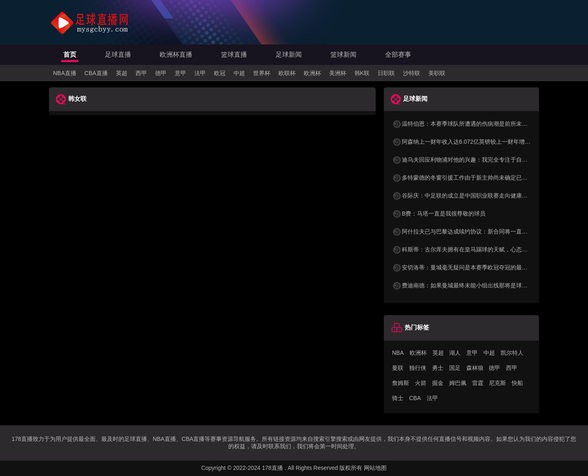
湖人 (455, 352)
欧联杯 (287, 73)
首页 (69, 54)
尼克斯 (497, 383)
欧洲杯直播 (176, 54)
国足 (455, 368)
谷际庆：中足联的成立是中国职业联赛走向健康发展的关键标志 (477, 195)
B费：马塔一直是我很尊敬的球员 (439, 213)
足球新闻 (289, 54)
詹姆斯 (400, 383)
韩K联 (362, 73)
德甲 (161, 73)
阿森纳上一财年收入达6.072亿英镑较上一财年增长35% (467, 141)
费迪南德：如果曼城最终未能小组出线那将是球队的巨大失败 (474, 285)
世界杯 (261, 73)
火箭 (420, 383)
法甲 (200, 73)
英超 (121, 73)
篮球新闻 (343, 54)
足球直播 (118, 54)
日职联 (386, 73)
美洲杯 (337, 73)
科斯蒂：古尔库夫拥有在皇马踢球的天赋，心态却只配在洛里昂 (477, 249)
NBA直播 (64, 73)
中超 (239, 73)
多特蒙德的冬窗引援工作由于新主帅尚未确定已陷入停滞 (468, 177)
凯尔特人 (512, 352)
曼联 (397, 368)
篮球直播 (234, 54)
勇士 (437, 368)
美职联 (436, 73)
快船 (517, 383)
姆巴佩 (457, 383)
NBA (398, 352)
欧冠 (219, 73)
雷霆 (477, 383)
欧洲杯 (312, 73)
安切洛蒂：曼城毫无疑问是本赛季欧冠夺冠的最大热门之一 (471, 267)
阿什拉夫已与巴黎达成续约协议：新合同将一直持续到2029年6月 (479, 231)
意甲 (180, 73)
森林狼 (474, 368)
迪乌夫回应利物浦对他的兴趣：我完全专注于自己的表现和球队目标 (482, 159)
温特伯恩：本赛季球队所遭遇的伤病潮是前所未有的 (462, 123)
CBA (415, 398)
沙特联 (411, 73)
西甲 (141, 73)
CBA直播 (96, 73)
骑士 (397, 398)
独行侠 (417, 368)
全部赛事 (398, 54)
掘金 (437, 383)
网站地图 (375, 468)
